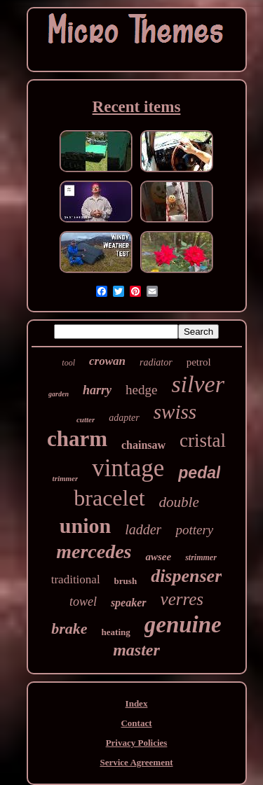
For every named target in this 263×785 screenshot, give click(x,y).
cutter (85, 419)
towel (83, 602)
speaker (129, 603)
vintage (128, 468)
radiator (156, 362)
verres (182, 599)
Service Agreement (136, 762)
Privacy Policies (137, 742)
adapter (124, 417)
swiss (175, 412)
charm (77, 438)
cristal (203, 440)
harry (97, 390)
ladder (143, 529)
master (136, 650)
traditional (75, 579)
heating (116, 632)
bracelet (109, 497)
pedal (199, 473)
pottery (194, 529)
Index (137, 703)
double (179, 502)
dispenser (186, 576)
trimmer (66, 478)
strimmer (201, 557)
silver (197, 384)
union (85, 525)
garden (58, 394)
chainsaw (143, 445)
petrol (199, 362)
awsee (158, 556)
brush (125, 581)
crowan (107, 361)
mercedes (93, 551)
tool (68, 363)
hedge (141, 389)
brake (69, 628)
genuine (183, 624)
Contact (136, 723)
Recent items (137, 107)
